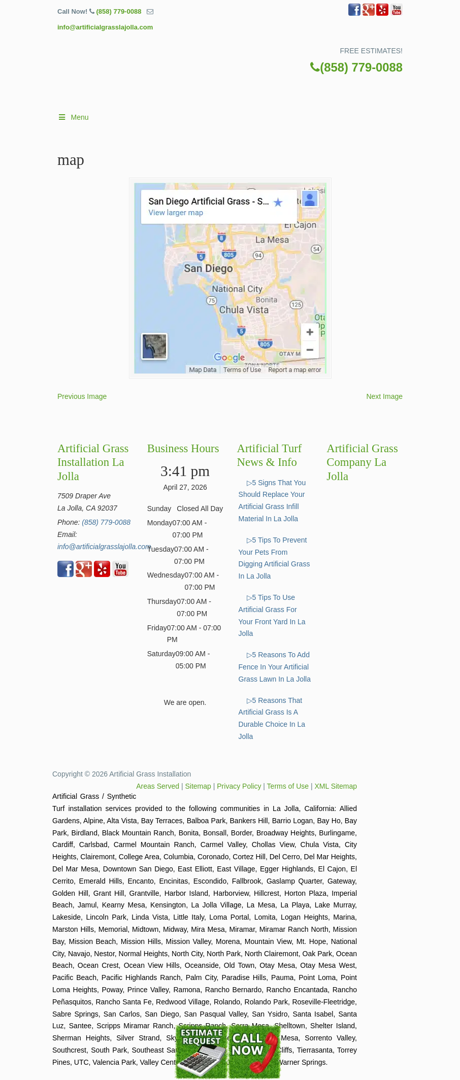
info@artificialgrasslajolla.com (105, 27)
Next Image (384, 396)
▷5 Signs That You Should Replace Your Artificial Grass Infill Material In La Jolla (272, 501)
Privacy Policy (239, 786)
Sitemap (198, 786)
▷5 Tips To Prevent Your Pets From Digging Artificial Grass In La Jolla (274, 558)
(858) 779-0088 (118, 11)
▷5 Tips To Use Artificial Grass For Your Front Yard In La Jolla (272, 615)
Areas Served (157, 786)
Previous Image (82, 396)
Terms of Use (288, 786)
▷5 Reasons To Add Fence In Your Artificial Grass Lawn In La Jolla (275, 667)
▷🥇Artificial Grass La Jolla (240, 80)
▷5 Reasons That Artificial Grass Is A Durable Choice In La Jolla (272, 718)
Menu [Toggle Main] (73, 117)
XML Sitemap (335, 786)
